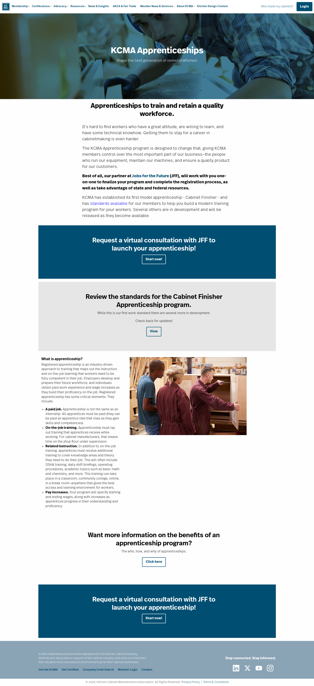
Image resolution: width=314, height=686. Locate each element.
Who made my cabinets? (277, 6)
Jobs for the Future (150, 176)
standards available (108, 204)
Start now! (154, 259)
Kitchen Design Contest (212, 6)
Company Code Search (98, 669)
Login (304, 6)
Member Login (127, 669)
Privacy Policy (190, 682)
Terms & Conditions (216, 682)
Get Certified (70, 669)
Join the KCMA (48, 669)
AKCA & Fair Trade (124, 6)
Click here (154, 562)
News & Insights (98, 6)
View (154, 331)
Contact (146, 669)
